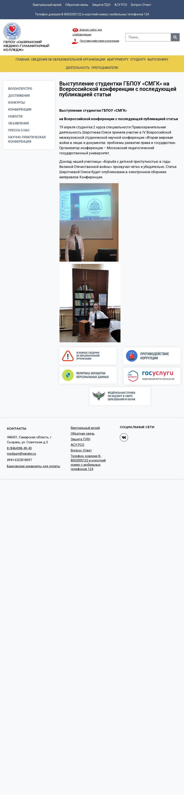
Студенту (138, 59)
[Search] (175, 37)
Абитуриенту (117, 59)
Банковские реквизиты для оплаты (33, 466)
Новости (15, 116)
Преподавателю (104, 67)
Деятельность (78, 67)
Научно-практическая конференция (27, 139)
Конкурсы (16, 102)
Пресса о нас (19, 130)
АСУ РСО (120, 4)
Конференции (19, 109)
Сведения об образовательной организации (68, 59)
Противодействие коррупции (99, 40)
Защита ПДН (101, 4)
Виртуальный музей (47, 4)
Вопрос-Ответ (141, 4)
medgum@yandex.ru (21, 454)
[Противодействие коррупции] (75, 41)
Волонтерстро (20, 88)
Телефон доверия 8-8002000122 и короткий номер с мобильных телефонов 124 (92, 14)
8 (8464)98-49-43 (19, 448)
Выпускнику (158, 59)
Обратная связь (76, 4)
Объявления (18, 123)
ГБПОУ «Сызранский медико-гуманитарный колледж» (26, 46)
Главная (22, 59)
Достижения (19, 95)
